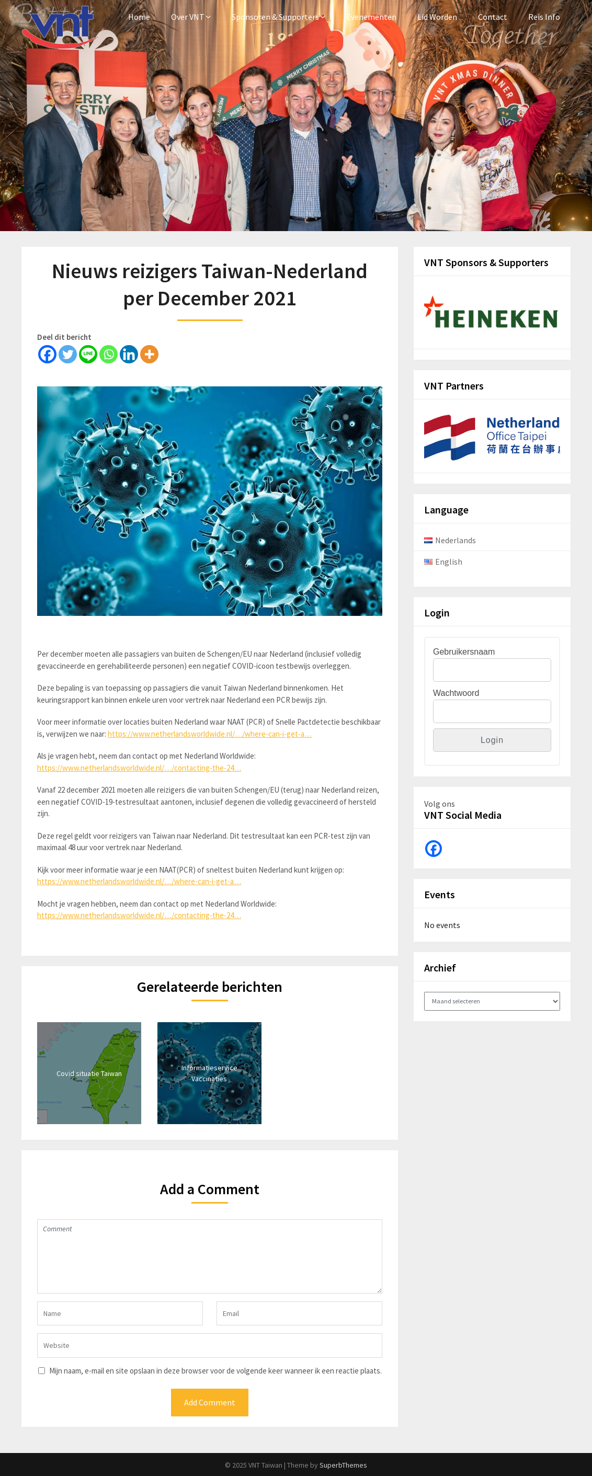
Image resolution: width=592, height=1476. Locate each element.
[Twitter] (68, 354)
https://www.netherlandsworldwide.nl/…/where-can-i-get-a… (210, 734)
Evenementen (371, 17)
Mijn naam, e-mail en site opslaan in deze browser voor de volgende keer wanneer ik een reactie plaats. (215, 1371)
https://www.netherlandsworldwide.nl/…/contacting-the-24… (139, 768)
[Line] (88, 354)
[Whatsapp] (108, 354)
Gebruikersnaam (464, 651)
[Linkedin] (129, 354)
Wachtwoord (456, 693)
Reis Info (544, 17)
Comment (209, 1256)
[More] (149, 354)
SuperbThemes (343, 1465)
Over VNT (187, 17)
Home (139, 17)
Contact (492, 17)
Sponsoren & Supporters (275, 17)
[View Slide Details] (492, 316)
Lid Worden (437, 17)
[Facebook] (47, 354)
